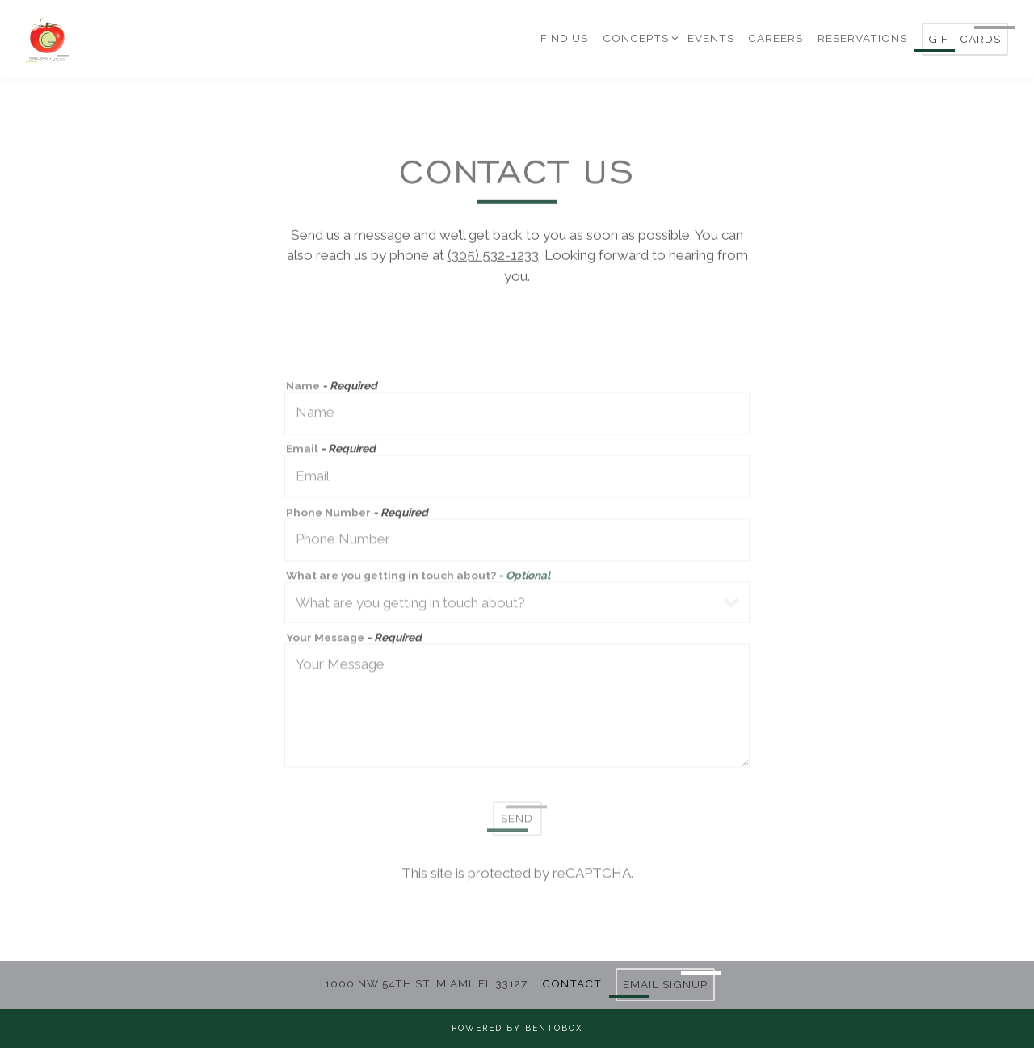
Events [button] (710, 37)
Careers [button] (775, 37)
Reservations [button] (862, 37)
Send (517, 821)
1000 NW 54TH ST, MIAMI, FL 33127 (426, 983)
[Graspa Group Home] (131, 38)
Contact (572, 983)
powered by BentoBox (517, 1028)
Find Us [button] (564, 37)
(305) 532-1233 (493, 257)
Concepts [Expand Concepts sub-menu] (638, 36)
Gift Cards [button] (964, 38)
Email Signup (665, 984)
